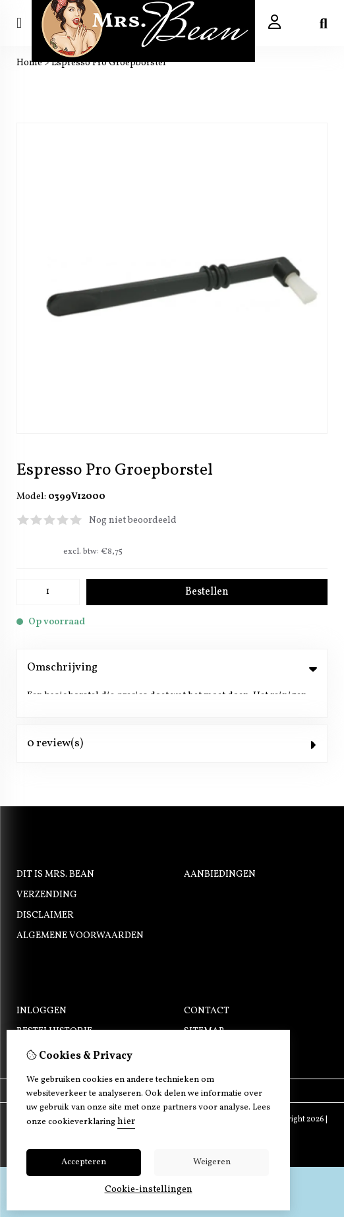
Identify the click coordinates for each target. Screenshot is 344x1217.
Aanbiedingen (220, 843)
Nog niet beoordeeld (133, 520)
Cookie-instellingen (148, 1189)
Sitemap (204, 1000)
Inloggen (41, 979)
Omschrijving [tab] (172, 667)
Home (29, 63)
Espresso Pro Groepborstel (108, 63)
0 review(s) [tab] (172, 711)
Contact (206, 979)
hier (126, 1121)
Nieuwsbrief (48, 1020)
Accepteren (83, 1162)
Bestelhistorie (54, 1000)
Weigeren (212, 1162)
